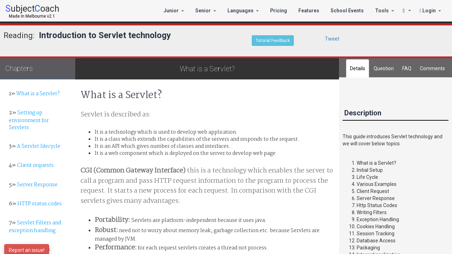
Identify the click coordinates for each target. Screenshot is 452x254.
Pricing (278, 10)
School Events (347, 10)
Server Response (33, 185)
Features (308, 10)
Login (430, 10)
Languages (243, 10)
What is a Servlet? (34, 94)
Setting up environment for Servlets (29, 120)
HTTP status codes (35, 204)
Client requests (31, 165)
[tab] (432, 68)
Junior (173, 10)
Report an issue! (26, 250)
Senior (205, 10)
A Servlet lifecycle (34, 146)
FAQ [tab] (406, 68)
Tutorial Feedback (273, 40)
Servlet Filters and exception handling (35, 227)
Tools (384, 10)
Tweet (332, 39)
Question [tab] (384, 68)
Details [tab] (357, 68)
